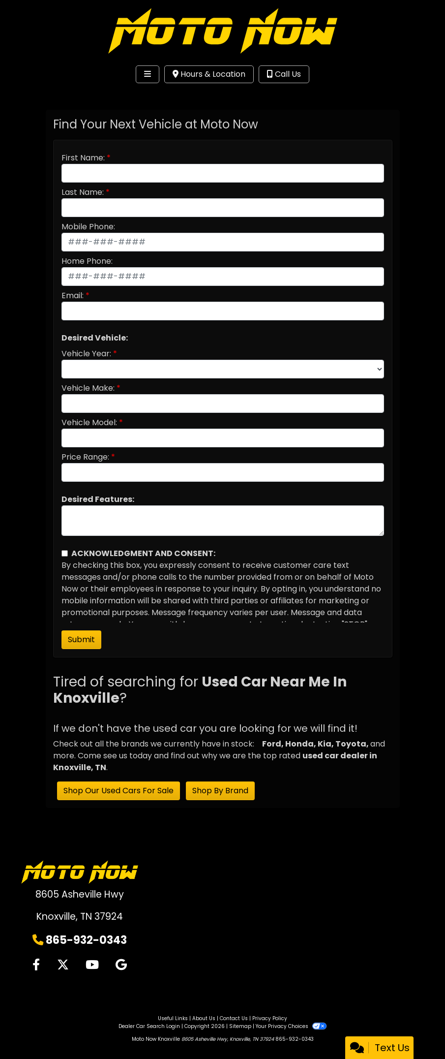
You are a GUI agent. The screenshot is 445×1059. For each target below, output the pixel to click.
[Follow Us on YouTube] (92, 965)
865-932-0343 (86, 940)
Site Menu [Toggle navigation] (38, 94)
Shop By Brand (220, 790)
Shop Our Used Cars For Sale (118, 790)
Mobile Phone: (88, 226)
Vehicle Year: (86, 353)
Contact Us (234, 1018)
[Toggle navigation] (147, 74)
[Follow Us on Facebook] (36, 965)
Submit (81, 639)
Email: (72, 295)
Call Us (284, 74)
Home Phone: (87, 261)
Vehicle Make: (88, 388)
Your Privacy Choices (291, 1026)
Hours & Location (209, 74)
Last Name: (82, 192)
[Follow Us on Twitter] (63, 965)
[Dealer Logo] (222, 30)
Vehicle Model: (89, 422)
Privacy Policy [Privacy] (269, 1018)
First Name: (83, 157)
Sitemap (240, 1026)
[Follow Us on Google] (121, 965)
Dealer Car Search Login (149, 1026)
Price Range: (85, 457)
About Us (203, 1018)
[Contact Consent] (64, 553)
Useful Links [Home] (173, 1018)
